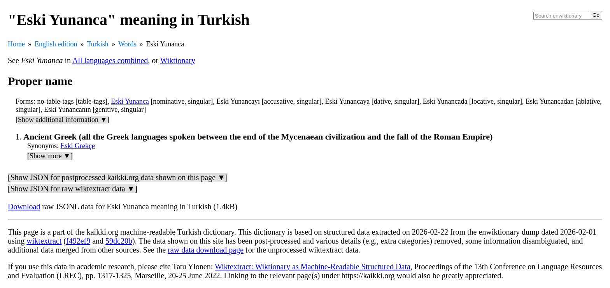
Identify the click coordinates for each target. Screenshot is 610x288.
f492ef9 (78, 241)
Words (127, 44)
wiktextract (43, 241)
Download (24, 206)
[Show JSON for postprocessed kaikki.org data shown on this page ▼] (118, 177)
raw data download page (206, 250)
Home (16, 44)
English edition (56, 44)
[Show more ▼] (50, 156)
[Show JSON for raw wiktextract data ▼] (72, 188)
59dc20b (118, 241)
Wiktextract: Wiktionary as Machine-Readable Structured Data (312, 266)
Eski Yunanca (130, 101)
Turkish (98, 44)
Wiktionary (177, 60)
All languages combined (110, 60)
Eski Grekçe (78, 146)
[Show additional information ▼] (62, 120)
